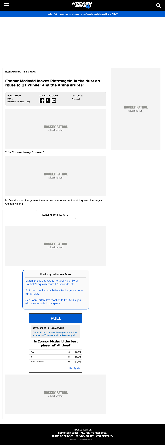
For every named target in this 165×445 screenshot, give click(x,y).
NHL (25, 72)
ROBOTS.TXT (91, 439)
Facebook (76, 99)
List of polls (74, 368)
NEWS (33, 72)
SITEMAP (81, 439)
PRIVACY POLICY (84, 436)
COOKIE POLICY (104, 436)
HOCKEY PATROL (13, 72)
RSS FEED (72, 439)
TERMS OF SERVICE (62, 436)
